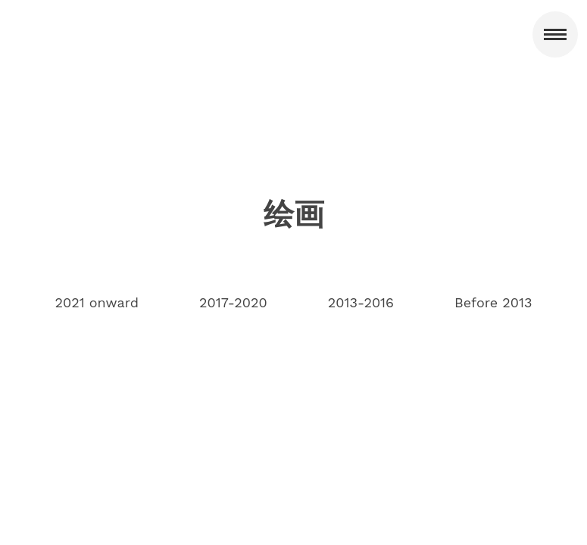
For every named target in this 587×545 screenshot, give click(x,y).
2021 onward (97, 302)
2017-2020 (233, 302)
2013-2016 (361, 302)
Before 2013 (493, 302)
